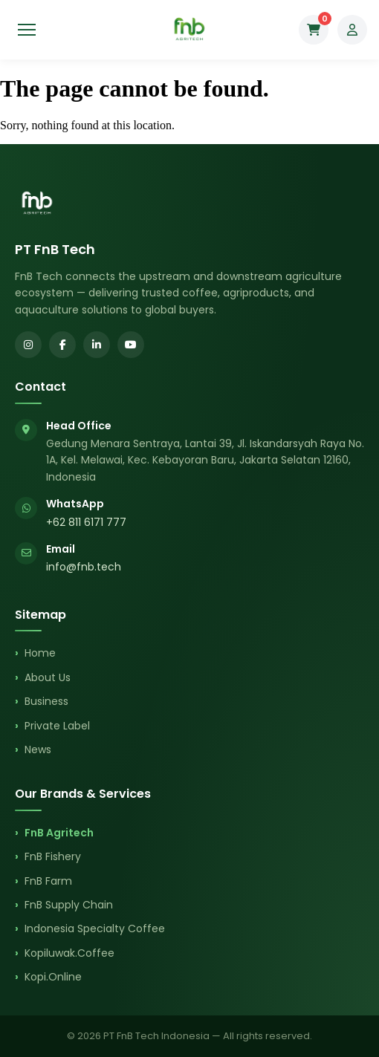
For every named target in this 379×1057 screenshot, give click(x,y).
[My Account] (352, 30)
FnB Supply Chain (69, 904)
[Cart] (313, 30)
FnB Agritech (59, 832)
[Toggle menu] (27, 30)
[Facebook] (62, 344)
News (38, 749)
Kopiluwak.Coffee (69, 953)
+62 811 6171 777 (86, 522)
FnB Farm (48, 881)
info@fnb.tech (83, 566)
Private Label (57, 725)
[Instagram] (28, 344)
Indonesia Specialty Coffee (95, 928)
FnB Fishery (53, 856)
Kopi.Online (53, 976)
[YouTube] (130, 344)
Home (40, 652)
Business (46, 701)
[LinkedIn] (96, 344)
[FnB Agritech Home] (189, 29)
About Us (48, 677)
